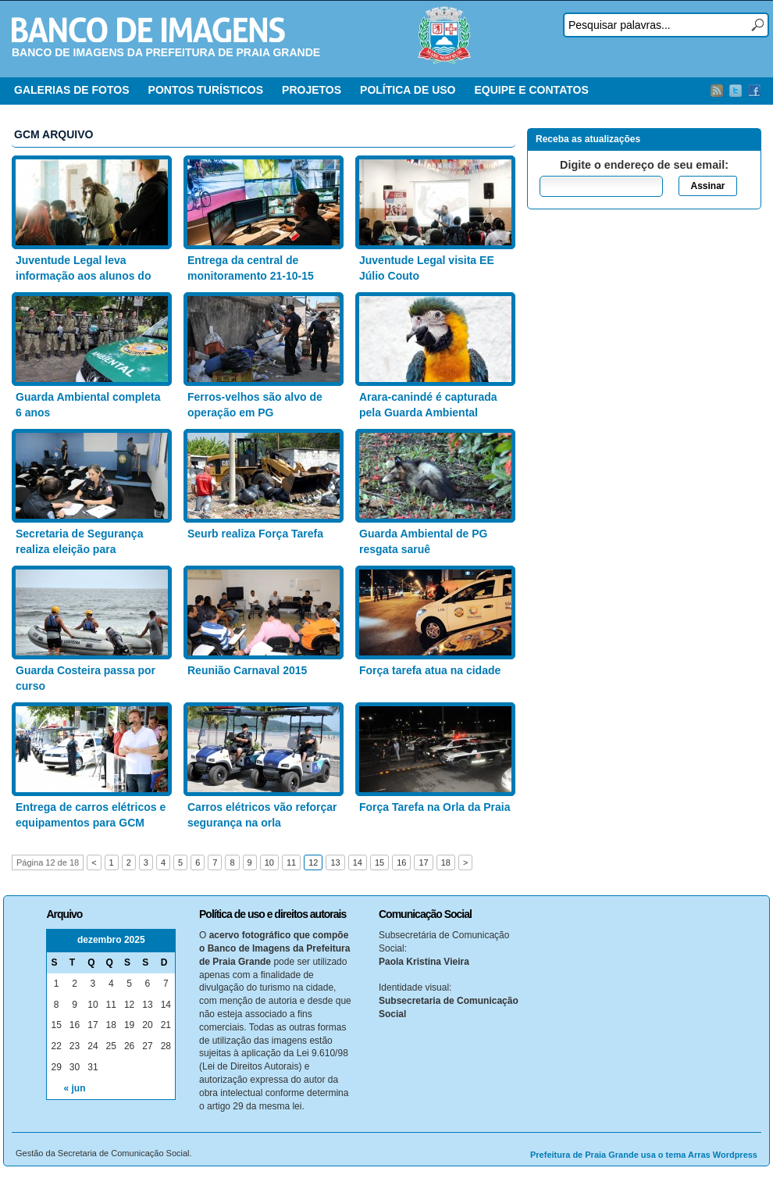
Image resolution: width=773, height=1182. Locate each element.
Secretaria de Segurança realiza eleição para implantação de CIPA (79, 548)
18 (446, 862)
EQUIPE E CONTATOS (531, 90)
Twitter (735, 90)
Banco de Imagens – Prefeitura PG (148, 29)
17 (423, 862)
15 (379, 862)
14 (357, 862)
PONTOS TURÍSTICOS (206, 90)
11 (291, 862)
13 (335, 862)
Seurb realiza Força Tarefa (255, 533)
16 (401, 862)
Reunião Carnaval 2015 (247, 670)
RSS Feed (717, 90)
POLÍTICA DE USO (407, 90)
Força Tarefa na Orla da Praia (435, 807)
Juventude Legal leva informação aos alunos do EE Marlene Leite (83, 275)
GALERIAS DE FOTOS (72, 90)
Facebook (754, 90)
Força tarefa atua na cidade (429, 670)
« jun (75, 1088)
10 (269, 862)
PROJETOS (311, 90)
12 (313, 862)
